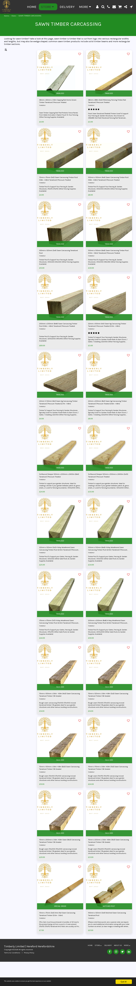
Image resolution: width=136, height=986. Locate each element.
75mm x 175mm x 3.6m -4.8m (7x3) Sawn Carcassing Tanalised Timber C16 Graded (108, 789)
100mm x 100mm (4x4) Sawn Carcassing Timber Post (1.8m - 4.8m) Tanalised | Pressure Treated (108, 188)
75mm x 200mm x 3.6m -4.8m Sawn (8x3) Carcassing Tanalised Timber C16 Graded (60, 863)
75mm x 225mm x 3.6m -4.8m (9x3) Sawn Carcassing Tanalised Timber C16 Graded (108, 863)
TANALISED (60, 99)
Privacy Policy (29, 977)
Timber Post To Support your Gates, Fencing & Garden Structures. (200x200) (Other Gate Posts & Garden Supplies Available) (108, 650)
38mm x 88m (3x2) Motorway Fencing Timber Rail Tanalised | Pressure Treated (107, 108)
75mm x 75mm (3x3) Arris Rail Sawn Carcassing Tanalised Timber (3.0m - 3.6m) (57, 938)
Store (13, 16)
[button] (103, 6)
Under (12, 81)
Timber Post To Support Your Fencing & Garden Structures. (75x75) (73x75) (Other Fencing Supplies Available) (59, 198)
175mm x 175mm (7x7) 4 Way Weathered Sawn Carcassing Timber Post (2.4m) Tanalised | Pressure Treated (59, 640)
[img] (60, 80)
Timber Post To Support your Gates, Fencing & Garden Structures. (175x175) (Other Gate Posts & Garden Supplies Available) (58, 650)
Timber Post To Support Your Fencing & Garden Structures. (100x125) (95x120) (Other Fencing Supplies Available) (58, 273)
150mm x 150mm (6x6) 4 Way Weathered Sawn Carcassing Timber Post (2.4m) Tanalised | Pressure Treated (108, 565)
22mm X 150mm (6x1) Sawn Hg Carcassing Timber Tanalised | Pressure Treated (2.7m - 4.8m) (58, 416)
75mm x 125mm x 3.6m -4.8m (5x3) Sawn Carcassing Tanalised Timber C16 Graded (108, 714)
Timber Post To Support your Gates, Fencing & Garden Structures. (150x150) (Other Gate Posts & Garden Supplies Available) (107, 576)
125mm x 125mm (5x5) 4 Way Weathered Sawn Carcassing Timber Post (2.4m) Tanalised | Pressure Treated (59, 565)
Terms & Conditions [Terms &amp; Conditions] (12, 977)
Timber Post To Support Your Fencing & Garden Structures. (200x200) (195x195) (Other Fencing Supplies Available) (58, 350)
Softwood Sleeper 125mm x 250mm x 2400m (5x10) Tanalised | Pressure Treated (109, 490)
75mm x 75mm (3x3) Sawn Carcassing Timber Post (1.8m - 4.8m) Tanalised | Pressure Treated (58, 188)
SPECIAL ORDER (60, 929)
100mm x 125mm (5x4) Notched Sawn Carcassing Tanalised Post (106, 938)
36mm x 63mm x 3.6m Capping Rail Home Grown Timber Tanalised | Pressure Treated (59, 108)
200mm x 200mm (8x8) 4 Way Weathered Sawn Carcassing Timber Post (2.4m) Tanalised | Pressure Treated (108, 640)
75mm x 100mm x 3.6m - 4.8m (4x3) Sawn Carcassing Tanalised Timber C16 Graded (60, 714)
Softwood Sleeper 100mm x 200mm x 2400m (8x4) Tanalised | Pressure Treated (59, 490)
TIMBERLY (42, 113)
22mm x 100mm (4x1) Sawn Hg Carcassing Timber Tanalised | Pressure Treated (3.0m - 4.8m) (107, 337)
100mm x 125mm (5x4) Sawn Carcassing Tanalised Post (59, 262)
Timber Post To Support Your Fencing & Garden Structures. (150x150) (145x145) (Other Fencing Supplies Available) (106, 273)
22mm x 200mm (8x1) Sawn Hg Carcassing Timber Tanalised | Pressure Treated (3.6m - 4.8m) (107, 416)
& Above (12, 92)
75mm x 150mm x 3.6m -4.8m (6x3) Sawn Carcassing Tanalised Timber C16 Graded (59, 789)
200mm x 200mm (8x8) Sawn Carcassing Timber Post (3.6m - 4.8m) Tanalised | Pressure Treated (59, 337)
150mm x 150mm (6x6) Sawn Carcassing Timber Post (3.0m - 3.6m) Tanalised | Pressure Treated (108, 262)
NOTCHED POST (109, 929)
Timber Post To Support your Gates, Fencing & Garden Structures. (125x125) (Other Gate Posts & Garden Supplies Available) (58, 576)
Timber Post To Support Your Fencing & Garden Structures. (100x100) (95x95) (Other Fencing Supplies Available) (106, 198)
